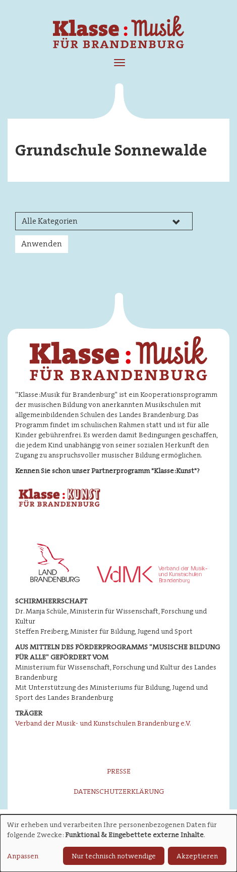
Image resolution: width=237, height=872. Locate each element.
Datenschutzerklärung (119, 791)
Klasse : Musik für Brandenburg (118, 35)
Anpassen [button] (22, 855)
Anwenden (41, 243)
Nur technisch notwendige (114, 855)
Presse (119, 771)
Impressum (122, 811)
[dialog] (118, 843)
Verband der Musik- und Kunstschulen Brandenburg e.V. (103, 723)
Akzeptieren (197, 855)
